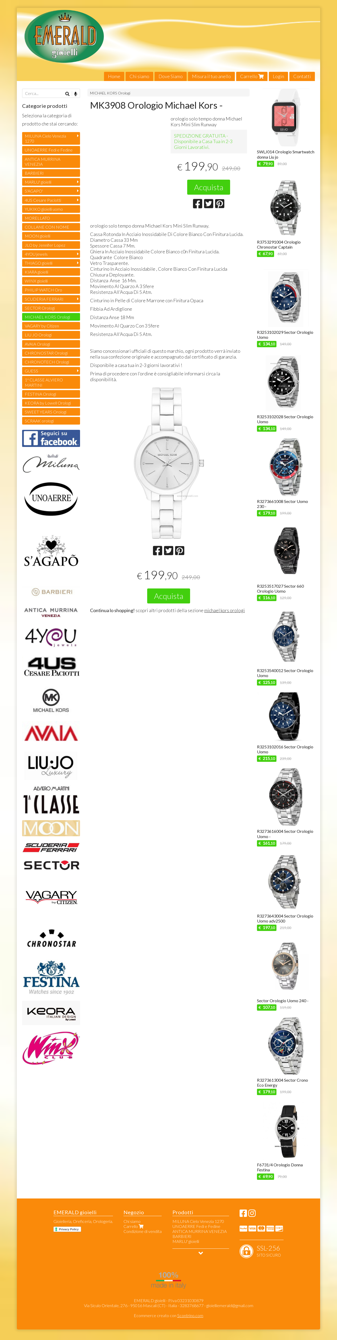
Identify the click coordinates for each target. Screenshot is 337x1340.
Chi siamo (139, 76)
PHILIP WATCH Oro (43, 289)
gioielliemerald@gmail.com (229, 1305)
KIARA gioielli (36, 271)
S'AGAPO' (34, 190)
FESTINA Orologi (40, 393)
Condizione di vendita (142, 1231)
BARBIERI (34, 172)
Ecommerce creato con (168, 1315)
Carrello (252, 76)
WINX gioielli (36, 280)
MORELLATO (37, 217)
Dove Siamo (170, 76)
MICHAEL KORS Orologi (110, 93)
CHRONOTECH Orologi (47, 361)
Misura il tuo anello (211, 76)
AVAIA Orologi (37, 343)
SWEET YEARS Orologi (45, 411)
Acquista (208, 187)
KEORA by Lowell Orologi (48, 402)
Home (114, 76)
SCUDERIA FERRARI (44, 298)
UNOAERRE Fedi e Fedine (49, 149)
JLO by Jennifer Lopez (45, 245)
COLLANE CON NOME (47, 226)
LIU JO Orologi (38, 334)
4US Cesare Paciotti (43, 200)
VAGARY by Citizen (42, 325)
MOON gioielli (37, 235)
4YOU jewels (36, 253)
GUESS (31, 370)
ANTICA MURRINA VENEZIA (42, 162)
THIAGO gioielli (38, 262)
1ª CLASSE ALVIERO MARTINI (44, 382)
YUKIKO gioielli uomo (44, 208)
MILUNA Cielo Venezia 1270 (45, 138)
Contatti (302, 76)
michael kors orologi (224, 610)
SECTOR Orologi (40, 307)
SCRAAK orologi (39, 420)
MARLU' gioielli (38, 181)
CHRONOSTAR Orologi (46, 352)
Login (278, 76)
